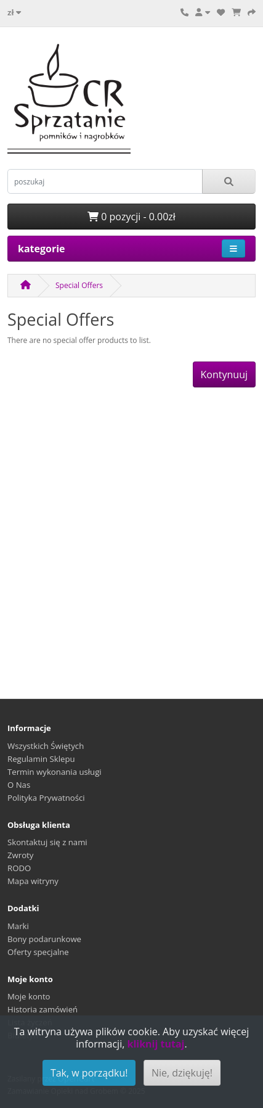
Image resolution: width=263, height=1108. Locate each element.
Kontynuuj (224, 374)
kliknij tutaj (155, 1044)
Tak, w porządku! (89, 1073)
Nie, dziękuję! (182, 1073)
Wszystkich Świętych (45, 745)
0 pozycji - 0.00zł (131, 216)
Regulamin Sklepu (41, 758)
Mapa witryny (33, 881)
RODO (19, 868)
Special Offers (79, 285)
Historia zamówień (42, 1009)
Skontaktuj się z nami (47, 842)
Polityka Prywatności (46, 797)
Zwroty (20, 855)
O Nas (18, 784)
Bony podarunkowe (44, 939)
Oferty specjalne (38, 951)
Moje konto (29, 996)
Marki (18, 926)
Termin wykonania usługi (54, 771)
